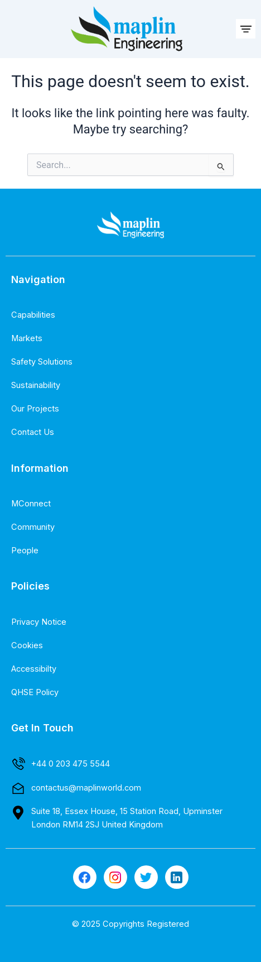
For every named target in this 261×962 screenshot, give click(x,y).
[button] (245, 29)
